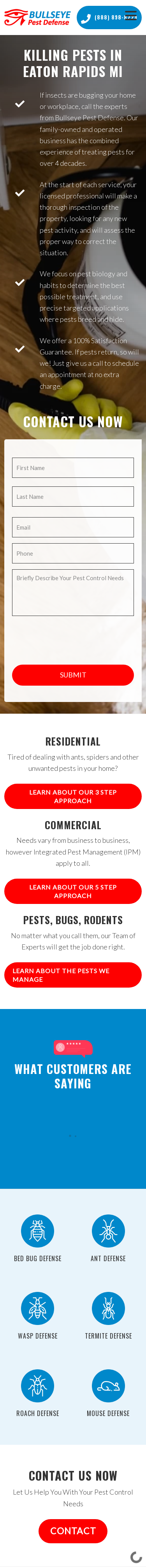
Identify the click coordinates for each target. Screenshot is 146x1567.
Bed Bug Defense (38, 1258)
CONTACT (73, 1530)
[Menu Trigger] (131, 14)
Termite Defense (108, 1336)
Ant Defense (108, 1258)
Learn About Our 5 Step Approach (73, 891)
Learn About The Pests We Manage (60, 975)
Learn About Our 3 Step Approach (73, 796)
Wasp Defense (38, 1336)
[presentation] (71, 637)
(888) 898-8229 (109, 17)
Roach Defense (37, 1413)
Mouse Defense (108, 1413)
